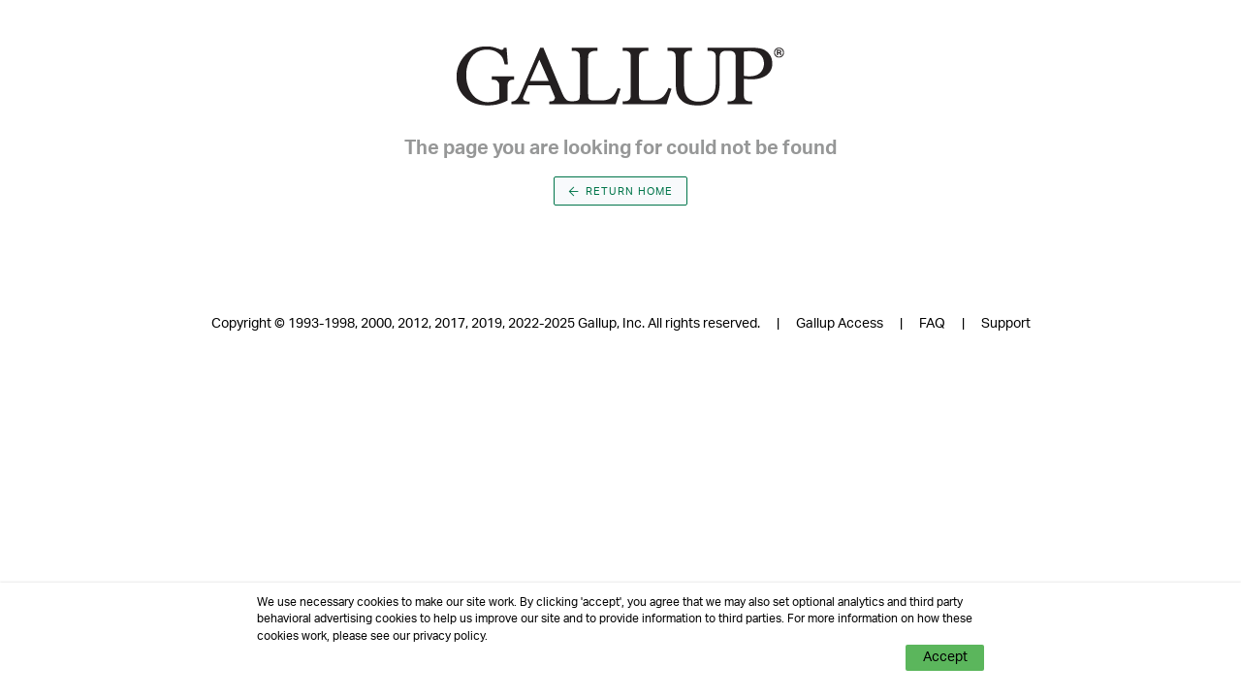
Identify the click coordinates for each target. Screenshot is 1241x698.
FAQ (932, 324)
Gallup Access (839, 324)
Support (1006, 324)
